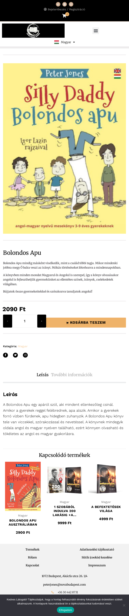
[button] (95, 30)
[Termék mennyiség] (24, 321)
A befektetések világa (106, 509)
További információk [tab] (72, 374)
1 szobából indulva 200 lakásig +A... (65, 511)
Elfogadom (65, 610)
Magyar (23, 346)
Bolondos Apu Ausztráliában (23, 522)
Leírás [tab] (43, 374)
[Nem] (124, 605)
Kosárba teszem (88, 322)
